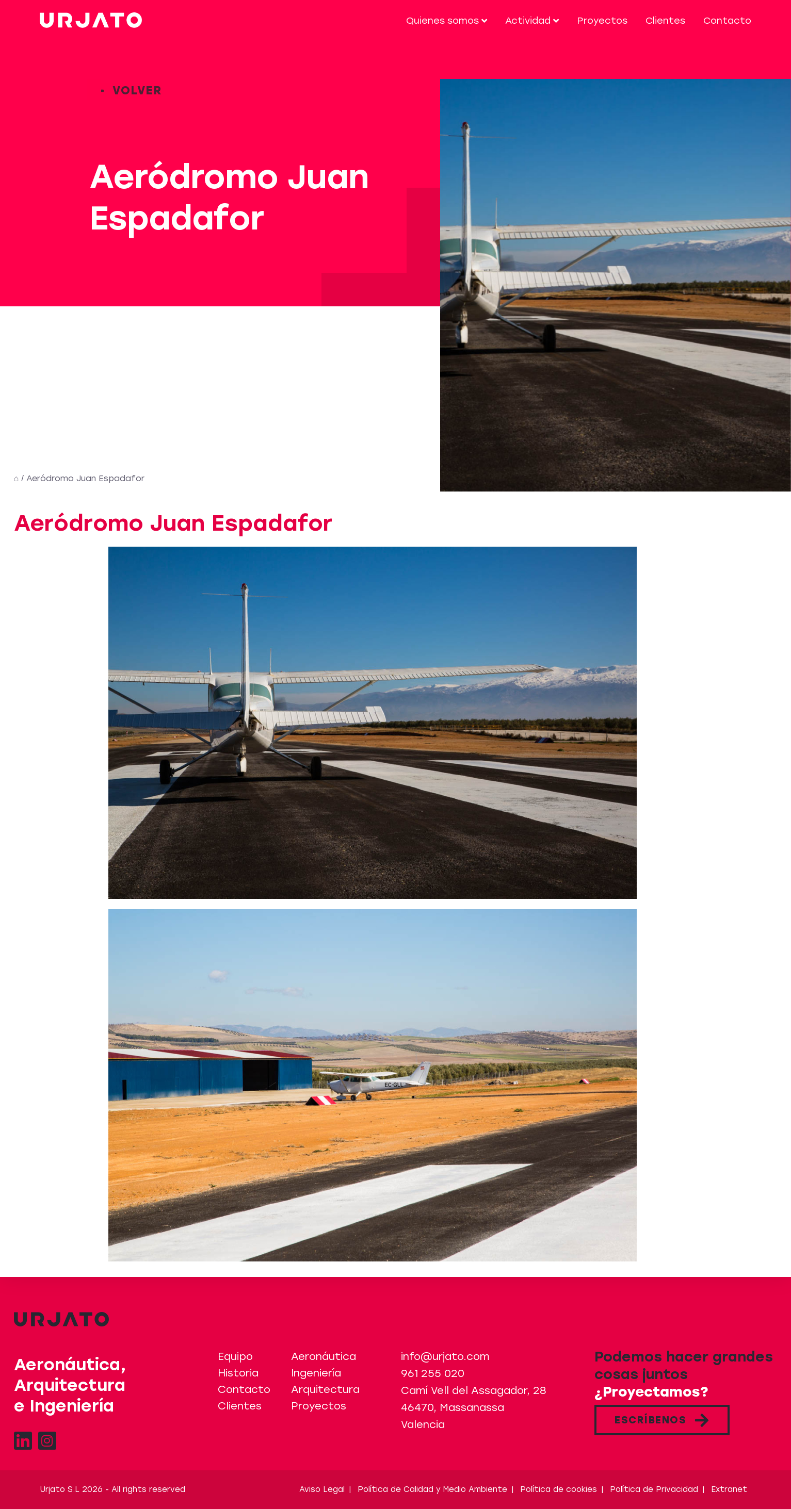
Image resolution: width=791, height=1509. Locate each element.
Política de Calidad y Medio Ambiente (432, 1489)
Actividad (532, 20)
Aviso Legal (322, 1489)
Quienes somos (446, 20)
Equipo (235, 1356)
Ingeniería (316, 1373)
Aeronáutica (323, 1356)
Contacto (727, 20)
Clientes (665, 20)
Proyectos (602, 20)
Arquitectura (325, 1389)
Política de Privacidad (654, 1489)
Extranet (729, 1489)
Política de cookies (558, 1489)
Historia (238, 1373)
